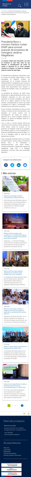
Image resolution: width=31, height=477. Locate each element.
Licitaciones (7, 450)
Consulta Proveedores (10, 453)
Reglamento (7, 451)
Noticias (6, 11)
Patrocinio (7, 448)
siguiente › (22, 405)
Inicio (2, 11)
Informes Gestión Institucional (12, 455)
